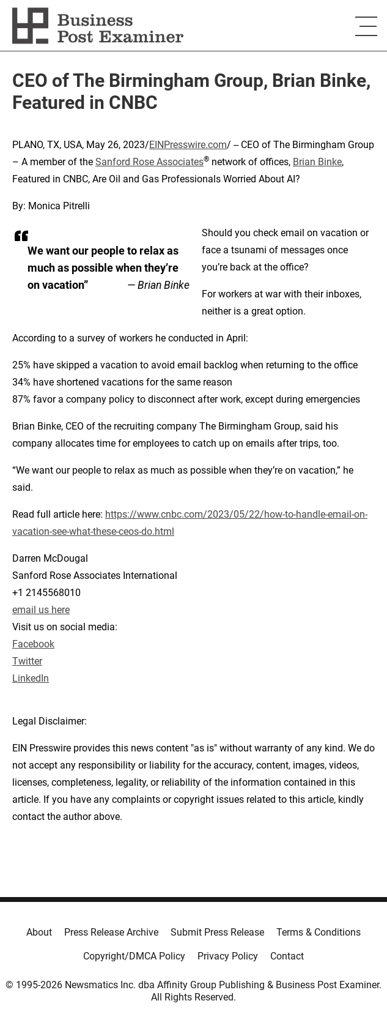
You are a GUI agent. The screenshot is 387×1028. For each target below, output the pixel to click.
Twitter (27, 661)
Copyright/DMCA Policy (134, 956)
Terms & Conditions (318, 932)
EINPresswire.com (188, 145)
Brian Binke (317, 162)
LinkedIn (30, 678)
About (39, 932)
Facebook (33, 644)
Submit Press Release (217, 932)
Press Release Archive (111, 932)
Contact (287, 956)
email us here (41, 610)
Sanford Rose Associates (149, 162)
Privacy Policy (227, 956)
